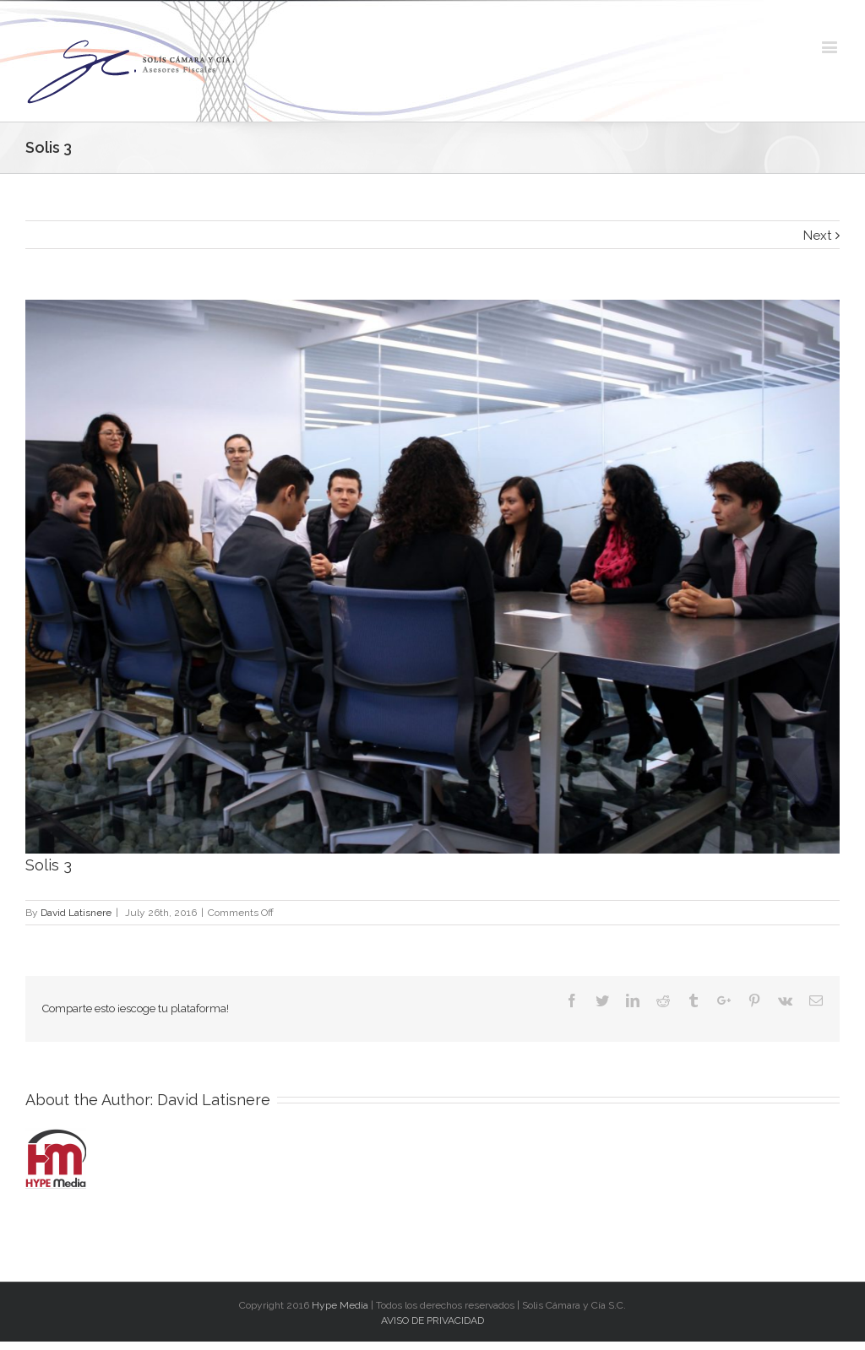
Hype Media (340, 1305)
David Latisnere (76, 913)
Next (817, 235)
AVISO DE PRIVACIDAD (432, 1320)
